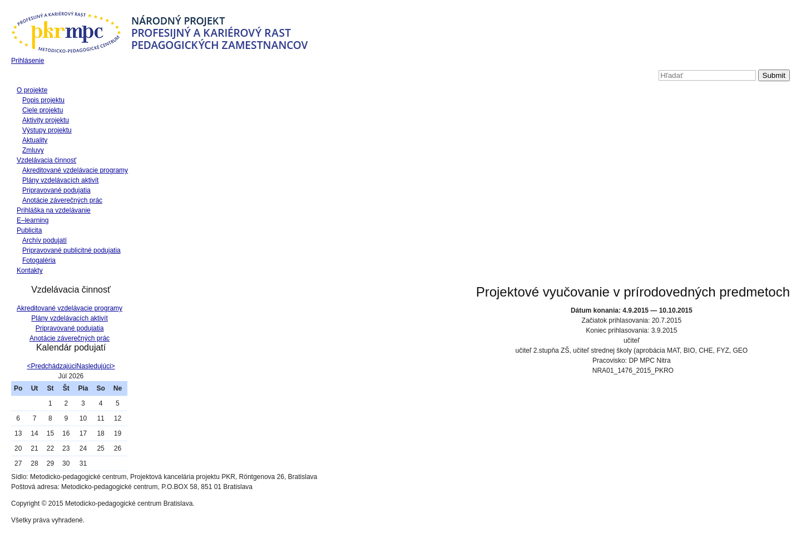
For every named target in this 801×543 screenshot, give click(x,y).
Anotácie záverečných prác (62, 200)
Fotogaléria (39, 260)
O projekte (32, 90)
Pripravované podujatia (56, 190)
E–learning (32, 220)
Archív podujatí (44, 240)
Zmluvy (33, 150)
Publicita (29, 230)
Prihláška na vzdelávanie (54, 210)
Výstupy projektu (47, 130)
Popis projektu (43, 100)
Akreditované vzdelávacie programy (75, 170)
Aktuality (34, 140)
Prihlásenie (27, 61)
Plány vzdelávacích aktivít (60, 180)
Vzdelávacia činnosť (46, 160)
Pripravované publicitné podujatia (71, 250)
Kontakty (30, 270)
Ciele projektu (42, 110)
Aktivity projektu (45, 120)
